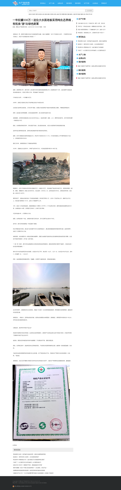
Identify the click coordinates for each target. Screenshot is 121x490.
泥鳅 (68, 14)
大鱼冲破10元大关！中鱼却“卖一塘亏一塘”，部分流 (91, 23)
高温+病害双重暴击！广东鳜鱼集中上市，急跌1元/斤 (92, 29)
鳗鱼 (71, 14)
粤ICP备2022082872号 (34, 481)
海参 (79, 14)
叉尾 (60, 14)
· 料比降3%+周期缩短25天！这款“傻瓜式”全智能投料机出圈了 (29, 459)
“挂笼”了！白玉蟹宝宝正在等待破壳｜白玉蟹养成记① (92, 50)
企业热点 (95, 3)
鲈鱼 (55, 14)
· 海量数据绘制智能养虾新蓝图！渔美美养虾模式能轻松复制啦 (29, 470)
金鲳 (58, 14)
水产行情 (86, 3)
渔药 (34, 14)
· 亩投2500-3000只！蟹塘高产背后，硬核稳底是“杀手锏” (27, 465)
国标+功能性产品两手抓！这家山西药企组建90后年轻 (92, 66)
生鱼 (84, 14)
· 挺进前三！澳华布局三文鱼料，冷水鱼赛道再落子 (26, 457)
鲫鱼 (48, 14)
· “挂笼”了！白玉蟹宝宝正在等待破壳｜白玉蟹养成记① (27, 462)
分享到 (14, 445)
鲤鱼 (46, 14)
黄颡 (63, 14)
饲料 (37, 14)
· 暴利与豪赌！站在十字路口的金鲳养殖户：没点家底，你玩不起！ (30, 467)
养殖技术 (104, 3)
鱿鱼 (30, 14)
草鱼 (87, 14)
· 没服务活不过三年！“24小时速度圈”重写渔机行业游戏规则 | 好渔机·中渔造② (33, 473)
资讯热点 (43, 3)
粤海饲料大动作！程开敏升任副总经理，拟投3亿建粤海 (92, 41)
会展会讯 (60, 3)
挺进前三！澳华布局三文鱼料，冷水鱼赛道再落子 (91, 44)
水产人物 (51, 3)
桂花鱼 (40, 14)
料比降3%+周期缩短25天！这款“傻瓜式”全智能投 (91, 47)
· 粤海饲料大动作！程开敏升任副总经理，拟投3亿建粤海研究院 (29, 454)
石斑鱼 (52, 14)
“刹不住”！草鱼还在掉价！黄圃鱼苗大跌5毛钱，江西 (91, 26)
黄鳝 (65, 14)
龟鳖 (81, 14)
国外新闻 (77, 3)
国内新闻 (69, 3)
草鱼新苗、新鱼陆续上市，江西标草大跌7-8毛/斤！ (91, 32)
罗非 (89, 14)
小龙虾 (74, 14)
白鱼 (43, 14)
